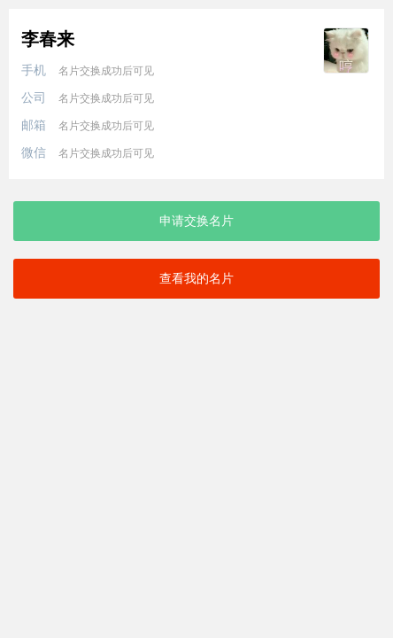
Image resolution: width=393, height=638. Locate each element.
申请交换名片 (196, 221)
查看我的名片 (196, 278)
